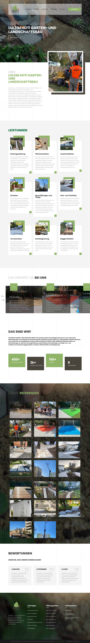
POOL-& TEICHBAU (32, 625)
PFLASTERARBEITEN (32, 613)
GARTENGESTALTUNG (32, 610)
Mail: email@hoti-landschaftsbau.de (70, 614)
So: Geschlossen (50, 628)
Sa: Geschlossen (50, 625)
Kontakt (62, 9)
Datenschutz (76, 641)
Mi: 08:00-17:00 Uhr (51, 616)
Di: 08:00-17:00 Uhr (51, 613)
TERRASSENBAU (31, 628)
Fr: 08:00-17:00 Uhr (51, 622)
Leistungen (45, 9)
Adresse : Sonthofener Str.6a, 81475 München (72, 618)
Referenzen (54, 9)
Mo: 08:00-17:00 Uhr (51, 610)
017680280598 (74, 9)
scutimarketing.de (58, 641)
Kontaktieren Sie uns (14, 37)
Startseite (28, 9)
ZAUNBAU (30, 619)
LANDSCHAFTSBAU (32, 616)
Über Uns (36, 9)
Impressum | (70, 641)
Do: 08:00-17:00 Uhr (51, 619)
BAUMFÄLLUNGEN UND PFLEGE (34, 622)
